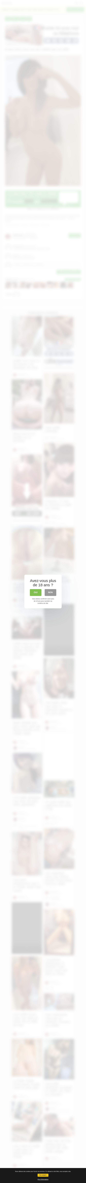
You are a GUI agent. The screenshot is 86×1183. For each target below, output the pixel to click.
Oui (35, 592)
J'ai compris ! (43, 1175)
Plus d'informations (43, 1179)
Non (50, 592)
